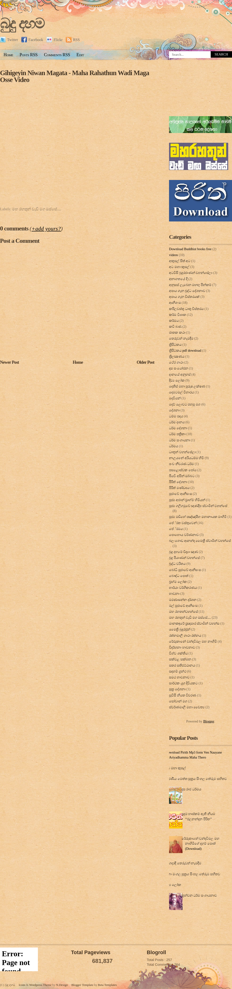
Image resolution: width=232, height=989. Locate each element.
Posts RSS (29, 54)
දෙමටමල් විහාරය (181, 392)
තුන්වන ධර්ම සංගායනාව (199, 895)
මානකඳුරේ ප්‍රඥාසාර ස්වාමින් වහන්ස (194, 623)
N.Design (62, 985)
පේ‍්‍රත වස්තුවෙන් (183, 523)
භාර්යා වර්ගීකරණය (183, 587)
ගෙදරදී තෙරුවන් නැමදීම (184, 863)
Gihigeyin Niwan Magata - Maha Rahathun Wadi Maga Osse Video (74, 76)
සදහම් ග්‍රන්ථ (177, 671)
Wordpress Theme (40, 985)
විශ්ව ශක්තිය (178, 653)
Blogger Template (82, 985)
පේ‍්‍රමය (176, 529)
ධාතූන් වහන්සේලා (182, 452)
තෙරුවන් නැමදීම (181, 338)
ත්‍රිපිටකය (175, 344)
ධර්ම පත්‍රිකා (177, 434)
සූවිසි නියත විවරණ (182, 695)
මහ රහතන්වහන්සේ (183, 611)
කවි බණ (175, 326)
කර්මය (174, 320)
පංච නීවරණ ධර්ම (181, 464)
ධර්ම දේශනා (178, 428)
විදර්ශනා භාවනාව (182, 647)
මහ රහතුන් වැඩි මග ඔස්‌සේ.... (36, 209)
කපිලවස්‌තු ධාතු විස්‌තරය (186, 309)
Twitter (9, 40)
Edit (80, 54)
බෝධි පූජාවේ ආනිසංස (185, 570)
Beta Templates (107, 985)
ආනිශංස (175, 302)
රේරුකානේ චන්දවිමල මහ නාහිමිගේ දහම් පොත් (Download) (200, 844)
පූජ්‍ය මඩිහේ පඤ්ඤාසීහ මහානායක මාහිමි (198, 517)
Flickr (54, 40)
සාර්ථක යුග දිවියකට (183, 683)
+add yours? (46, 228)
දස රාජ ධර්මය (191, 789)
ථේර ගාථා (176, 362)
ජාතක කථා (177, 332)
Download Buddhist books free (190, 249)
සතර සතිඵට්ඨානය (182, 665)
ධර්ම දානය (177, 422)
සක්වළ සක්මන (180, 659)
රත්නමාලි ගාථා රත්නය (185, 635)
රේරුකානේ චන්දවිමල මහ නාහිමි (193, 641)
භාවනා (174, 593)
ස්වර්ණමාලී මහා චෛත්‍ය (187, 707)
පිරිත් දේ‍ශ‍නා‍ (178, 482)
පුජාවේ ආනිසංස (180, 494)
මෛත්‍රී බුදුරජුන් (179, 629)
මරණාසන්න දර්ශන (182, 600)
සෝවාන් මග (178, 701)
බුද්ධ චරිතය (177, 564)
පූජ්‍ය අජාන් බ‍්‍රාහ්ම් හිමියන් (187, 500)
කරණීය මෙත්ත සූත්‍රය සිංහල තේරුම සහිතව (196, 779)
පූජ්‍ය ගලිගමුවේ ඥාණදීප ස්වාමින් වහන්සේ (198, 506)
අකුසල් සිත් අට (179, 261)
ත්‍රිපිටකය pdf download (185, 350)
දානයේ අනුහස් (180, 374)
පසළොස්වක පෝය (182, 470)
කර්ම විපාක (177, 315)
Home (8, 54)
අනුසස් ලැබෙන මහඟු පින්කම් (190, 285)
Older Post (145, 362)
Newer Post (9, 362)
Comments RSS (57, 54)
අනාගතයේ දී (178, 279)
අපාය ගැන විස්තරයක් (184, 297)
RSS (73, 40)
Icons (22, 985)
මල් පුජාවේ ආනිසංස (183, 605)
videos (173, 255)
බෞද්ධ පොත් (178, 576)
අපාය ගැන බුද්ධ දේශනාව (187, 291)
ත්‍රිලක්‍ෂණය (176, 356)
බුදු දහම (22, 24)
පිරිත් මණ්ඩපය (179, 488)
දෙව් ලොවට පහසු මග (185, 404)
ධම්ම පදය (176, 416)
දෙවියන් (175, 398)
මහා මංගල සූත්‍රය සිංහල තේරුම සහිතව (192, 874)
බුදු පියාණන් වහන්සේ (184, 558)
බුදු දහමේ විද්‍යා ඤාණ (183, 552)
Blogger (208, 721)
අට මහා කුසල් (179, 267)
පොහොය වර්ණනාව (184, 535)
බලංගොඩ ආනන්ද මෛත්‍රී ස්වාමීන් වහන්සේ (200, 541)
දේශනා (174, 410)
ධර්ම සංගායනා (179, 440)
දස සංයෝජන (178, 368)
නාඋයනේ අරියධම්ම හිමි (186, 458)
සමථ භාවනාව (179, 677)
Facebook (32, 40)
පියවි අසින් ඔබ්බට (182, 476)
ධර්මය (173, 446)
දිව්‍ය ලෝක (177, 380)
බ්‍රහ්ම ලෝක (178, 582)
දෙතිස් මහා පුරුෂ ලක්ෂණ (187, 386)
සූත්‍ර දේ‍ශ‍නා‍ (177, 689)
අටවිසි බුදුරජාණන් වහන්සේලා (190, 273)
